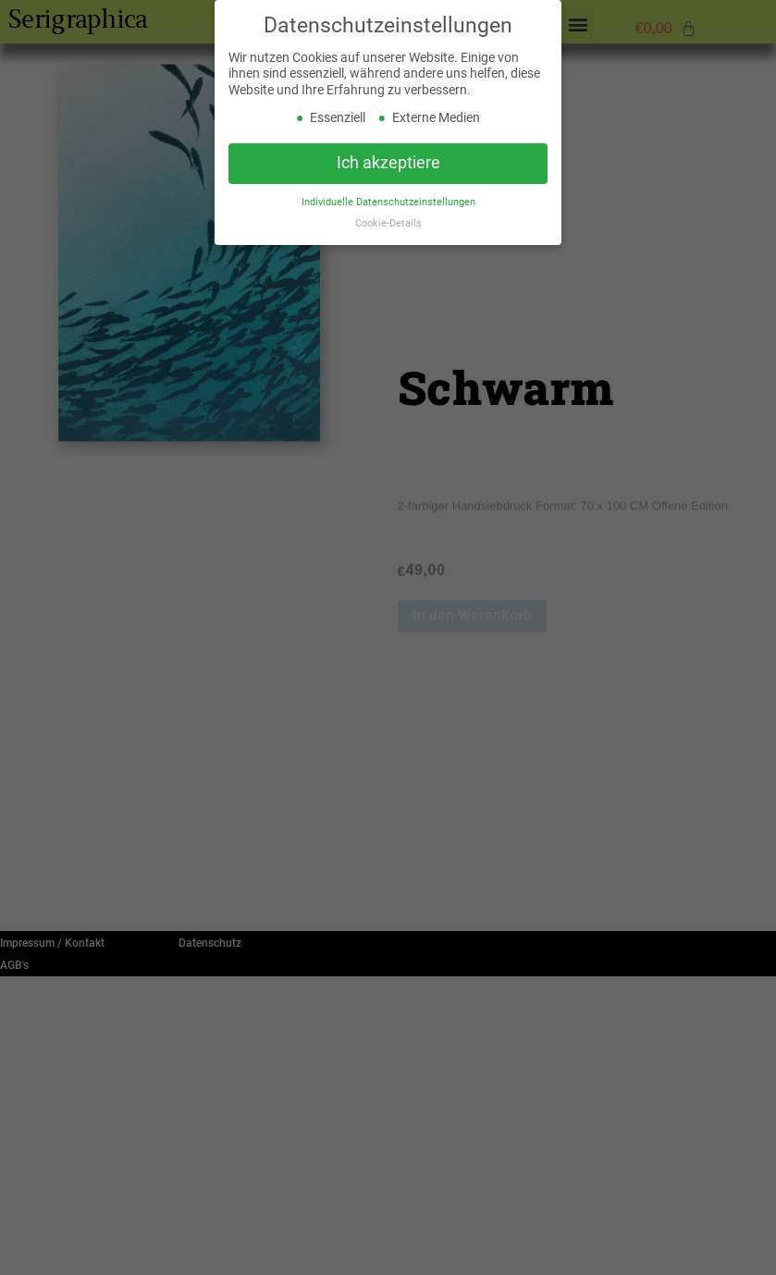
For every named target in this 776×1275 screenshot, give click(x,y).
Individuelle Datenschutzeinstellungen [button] (388, 203)
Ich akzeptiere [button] (388, 163)
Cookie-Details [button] (388, 224)
